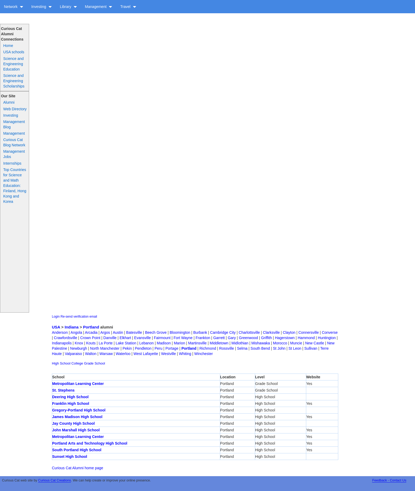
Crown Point (90, 338)
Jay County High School (73, 423)
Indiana (72, 327)
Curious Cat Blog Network (14, 142)
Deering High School (70, 397)
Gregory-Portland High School (78, 410)
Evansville (142, 338)
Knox (79, 343)
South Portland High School (76, 450)
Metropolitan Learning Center (78, 384)
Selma (242, 348)
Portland (91, 327)
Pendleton (143, 348)
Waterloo (123, 354)
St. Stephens (63, 390)
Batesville (134, 332)
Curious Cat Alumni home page (77, 468)
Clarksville (271, 332)
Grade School (94, 363)
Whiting (185, 354)
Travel (128, 7)
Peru (159, 348)
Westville (168, 354)
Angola (76, 332)
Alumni (9, 102)
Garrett (219, 338)
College (77, 363)
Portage (171, 348)
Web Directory (14, 109)
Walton (90, 354)
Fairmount (162, 338)
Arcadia (91, 332)
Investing (41, 7)
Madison (164, 343)
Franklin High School (70, 403)
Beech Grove (156, 332)
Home (8, 45)
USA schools (13, 52)
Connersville (308, 332)
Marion (179, 343)
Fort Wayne (183, 338)
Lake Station (126, 343)
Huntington (327, 338)
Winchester (203, 354)
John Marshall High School (76, 430)
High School (61, 363)
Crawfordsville (65, 338)
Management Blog (14, 124)
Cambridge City (223, 332)
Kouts (91, 343)
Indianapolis (62, 343)
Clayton (289, 332)
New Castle (314, 343)
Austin (118, 332)
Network (13, 7)
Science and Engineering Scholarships (13, 80)
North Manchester (104, 348)
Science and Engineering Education (13, 63)
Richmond (208, 348)
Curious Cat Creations (54, 480)
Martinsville (197, 343)
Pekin (127, 348)
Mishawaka (260, 343)
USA (56, 327)
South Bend (260, 348)
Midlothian (240, 343)
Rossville (226, 348)
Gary (232, 338)
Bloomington (180, 332)
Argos (105, 332)
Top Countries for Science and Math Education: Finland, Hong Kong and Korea (14, 186)
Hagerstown (285, 338)
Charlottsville (249, 332)
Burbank (200, 332)
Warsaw (106, 354)
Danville (110, 338)
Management (98, 7)
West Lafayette (145, 354)
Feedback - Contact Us (389, 480)
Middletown (219, 343)
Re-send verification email (79, 316)
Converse (330, 332)
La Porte (106, 343)
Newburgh (78, 348)
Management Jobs (14, 154)
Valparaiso (73, 354)
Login (56, 316)
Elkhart (125, 338)
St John (279, 348)
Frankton (203, 338)
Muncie (296, 343)
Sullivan (310, 348)
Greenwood (248, 338)
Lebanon (146, 343)
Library (68, 7)
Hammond (306, 338)
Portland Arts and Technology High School (89, 443)
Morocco (280, 343)
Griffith (266, 338)
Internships (12, 163)
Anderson (60, 332)
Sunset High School (69, 456)
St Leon (294, 348)
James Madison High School (77, 417)
